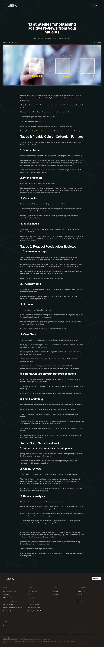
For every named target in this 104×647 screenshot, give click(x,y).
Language (96, 578)
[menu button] (100, 5)
